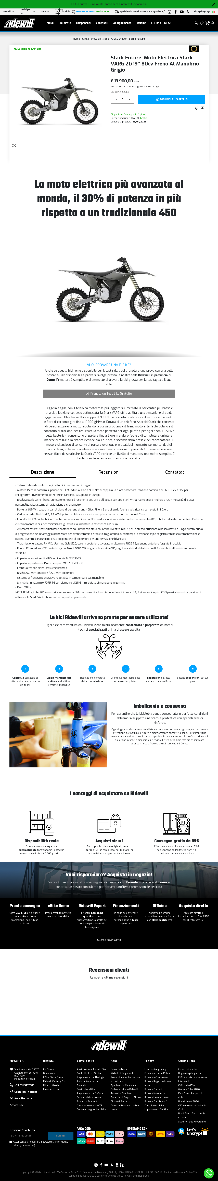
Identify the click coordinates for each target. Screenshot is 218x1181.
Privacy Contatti (153, 1089)
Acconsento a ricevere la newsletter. (40, 1143)
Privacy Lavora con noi (157, 1097)
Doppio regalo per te (189, 1073)
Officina (141, 23)
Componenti (83, 23)
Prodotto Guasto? (87, 1101)
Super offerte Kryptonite (192, 1121)
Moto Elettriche (100, 38)
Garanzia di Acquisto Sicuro (126, 1097)
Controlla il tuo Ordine (89, 1073)
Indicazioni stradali (24, 1079)
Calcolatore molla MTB (89, 1105)
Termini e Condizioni (122, 1093)
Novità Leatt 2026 (188, 1101)
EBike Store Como (53, 1077)
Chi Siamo (48, 1069)
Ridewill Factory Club (54, 1081)
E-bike (85, 38)
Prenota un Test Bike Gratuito (109, 394)
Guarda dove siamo (109, 940)
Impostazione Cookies (157, 1109)
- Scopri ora (140, 4)
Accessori (102, 23)
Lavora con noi (51, 1089)
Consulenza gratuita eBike (91, 1109)
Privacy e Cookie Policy (157, 1073)
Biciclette (65, 23)
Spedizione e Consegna (123, 1085)
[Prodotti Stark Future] (194, 48)
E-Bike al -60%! (161, 23)
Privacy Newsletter (155, 1093)
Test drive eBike (86, 1089)
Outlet (181, 1109)
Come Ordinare (119, 1069)
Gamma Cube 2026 (189, 1089)
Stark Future (137, 38)
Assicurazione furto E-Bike (91, 1069)
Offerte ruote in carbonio (192, 1105)
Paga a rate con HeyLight (91, 1077)
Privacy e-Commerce (156, 1077)
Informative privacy (155, 1069)
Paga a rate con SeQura (90, 1093)
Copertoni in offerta (189, 1069)
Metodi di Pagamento (122, 1073)
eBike (50, 23)
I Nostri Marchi (51, 1085)
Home (76, 38)
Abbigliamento (122, 23)
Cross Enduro (119, 38)
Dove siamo (49, 1073)
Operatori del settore (89, 1097)
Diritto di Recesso (120, 1101)
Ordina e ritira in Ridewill (124, 1089)
